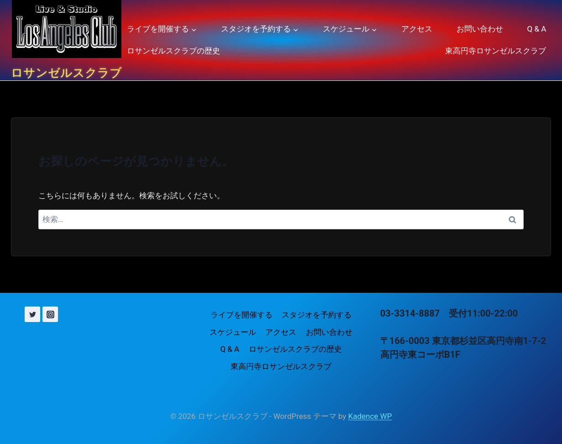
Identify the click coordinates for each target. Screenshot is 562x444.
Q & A (536, 28)
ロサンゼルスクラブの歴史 (173, 50)
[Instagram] (50, 314)
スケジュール (233, 332)
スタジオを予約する (317, 314)
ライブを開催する (241, 314)
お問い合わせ (480, 28)
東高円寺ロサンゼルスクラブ (495, 50)
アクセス (416, 28)
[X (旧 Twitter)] (32, 314)
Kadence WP (370, 416)
